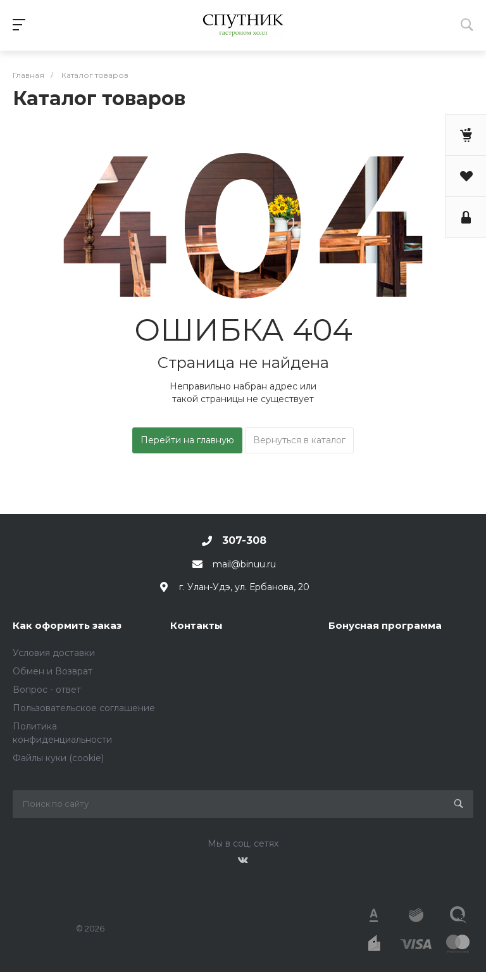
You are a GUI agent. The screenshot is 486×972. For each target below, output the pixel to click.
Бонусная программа (385, 625)
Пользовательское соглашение (84, 708)
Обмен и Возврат (52, 671)
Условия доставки (54, 653)
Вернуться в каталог (299, 440)
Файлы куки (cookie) (58, 758)
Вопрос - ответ (47, 689)
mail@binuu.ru (244, 564)
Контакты (196, 625)
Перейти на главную (187, 440)
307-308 (244, 540)
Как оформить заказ (67, 625)
